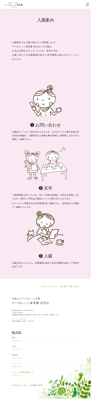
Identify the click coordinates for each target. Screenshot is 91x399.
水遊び (14, 346)
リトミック (16, 364)
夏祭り (14, 338)
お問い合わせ (74, 286)
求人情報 (63, 286)
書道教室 (15, 355)
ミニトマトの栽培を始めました (23, 372)
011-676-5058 (19, 319)
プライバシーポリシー (49, 286)
